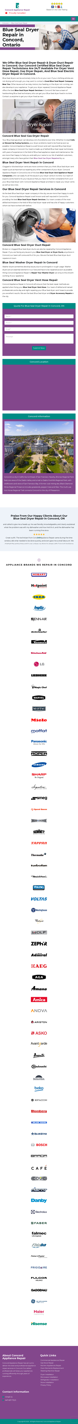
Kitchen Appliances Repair (51, 1365)
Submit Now (39, 348)
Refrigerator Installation (50, 1380)
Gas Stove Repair (47, 1363)
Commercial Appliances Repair (53, 1360)
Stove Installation (47, 1382)
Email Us (8, 1397)
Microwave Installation (49, 1377)
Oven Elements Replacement (52, 1368)
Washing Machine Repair (50, 1371)
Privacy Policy (46, 1385)
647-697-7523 (10, 1400)
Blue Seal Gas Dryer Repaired (47, 158)
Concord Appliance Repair (52, 1421)
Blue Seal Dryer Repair (19, 23)
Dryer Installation (47, 1374)
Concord (5, 23)
